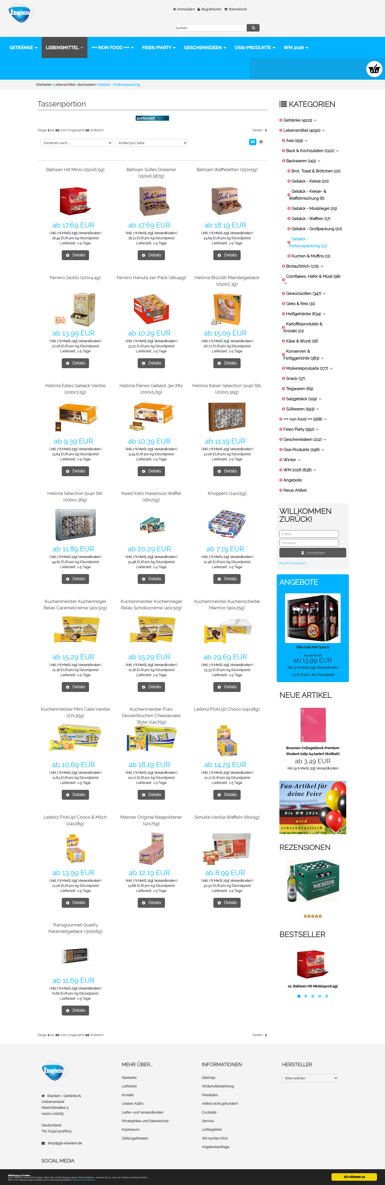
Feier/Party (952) (301, 419)
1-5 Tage (84, 233)
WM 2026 (71, 58)
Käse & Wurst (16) (302, 330)
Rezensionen (305, 837)
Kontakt (128, 1084)
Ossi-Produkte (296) (303, 439)
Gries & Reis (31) (300, 293)
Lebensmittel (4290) (304, 120)
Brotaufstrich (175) (305, 255)
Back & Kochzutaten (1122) (312, 140)
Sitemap (208, 1067)
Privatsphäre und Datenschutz (145, 1110)
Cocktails (209, 1101)
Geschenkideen (205, 37)
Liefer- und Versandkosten (142, 1101)
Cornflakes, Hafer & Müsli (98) (312, 269)
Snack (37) (295, 368)
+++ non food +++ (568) (305, 408)
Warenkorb (195, 9)
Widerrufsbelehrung (218, 1076)
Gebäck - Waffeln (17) (310, 208)
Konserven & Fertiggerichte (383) (303, 344)
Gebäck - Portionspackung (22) (308, 232)
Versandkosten (89, 223)
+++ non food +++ (112, 37)
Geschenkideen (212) (304, 429)
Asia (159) (297, 130)
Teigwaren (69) (299, 378)
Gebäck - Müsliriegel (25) (314, 198)
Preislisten (210, 1084)
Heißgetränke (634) (306, 303)
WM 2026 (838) (299, 459)
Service (208, 1110)
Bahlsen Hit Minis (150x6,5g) (75, 159)
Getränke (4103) (300, 109)
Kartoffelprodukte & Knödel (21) (302, 317)
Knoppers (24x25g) (227, 483)
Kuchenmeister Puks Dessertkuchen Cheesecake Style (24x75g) (151, 705)
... (313, 897)
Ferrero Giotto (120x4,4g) (75, 267)
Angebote (292, 469)
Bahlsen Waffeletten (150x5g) (227, 159)
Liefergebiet (212, 1119)
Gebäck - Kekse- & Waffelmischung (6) (307, 184)
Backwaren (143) (303, 150)
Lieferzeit (129, 1076)
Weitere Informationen (118, 1179)
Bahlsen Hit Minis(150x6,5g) (315, 976)
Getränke (23, 37)
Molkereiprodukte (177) (309, 358)
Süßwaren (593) (302, 398)
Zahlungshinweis (135, 1127)
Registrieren (169, 9)
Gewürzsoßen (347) (306, 283)
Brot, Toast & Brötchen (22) (315, 160)
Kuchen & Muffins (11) (310, 245)
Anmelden (144, 9)
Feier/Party (159, 37)
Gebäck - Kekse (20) (310, 170)
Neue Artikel (295, 480)
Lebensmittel (64, 37)
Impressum (131, 1119)
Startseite (129, 1067)
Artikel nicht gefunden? (220, 1093)
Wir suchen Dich (215, 1127)
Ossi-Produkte (30, 58)
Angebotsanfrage (215, 1136)
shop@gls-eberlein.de (65, 1132)
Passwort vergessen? (292, 552)
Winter (292, 449)
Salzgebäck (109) (304, 388)
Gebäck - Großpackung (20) (316, 218)
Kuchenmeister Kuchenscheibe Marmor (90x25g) (227, 597)
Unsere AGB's (132, 1093)
